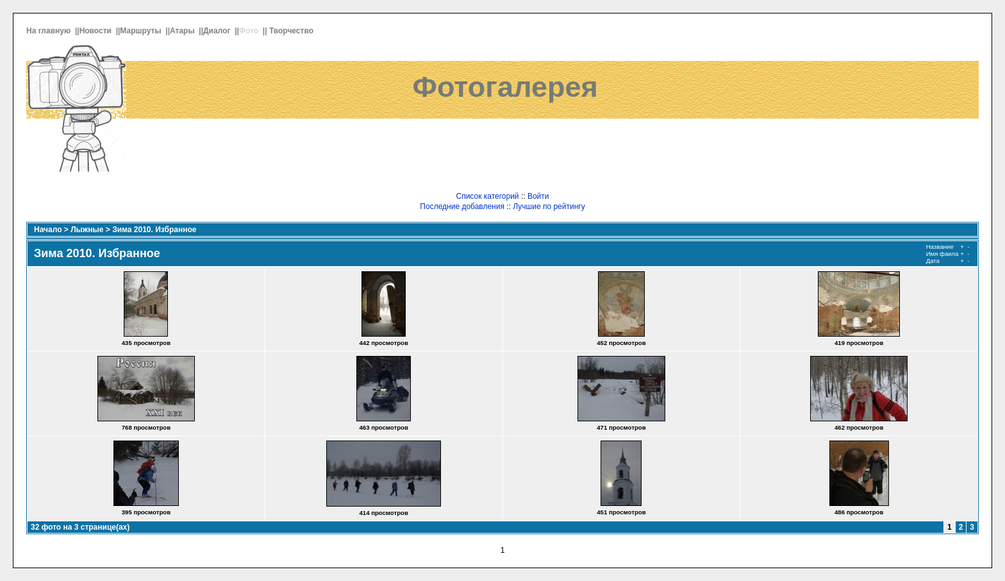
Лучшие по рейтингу (549, 206)
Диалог (218, 30)
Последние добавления (462, 206)
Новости (96, 30)
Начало (48, 229)
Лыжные (87, 229)
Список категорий (487, 196)
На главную (49, 30)
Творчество (292, 30)
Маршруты (141, 30)
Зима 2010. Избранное (154, 229)
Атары (183, 30)
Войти (538, 196)
